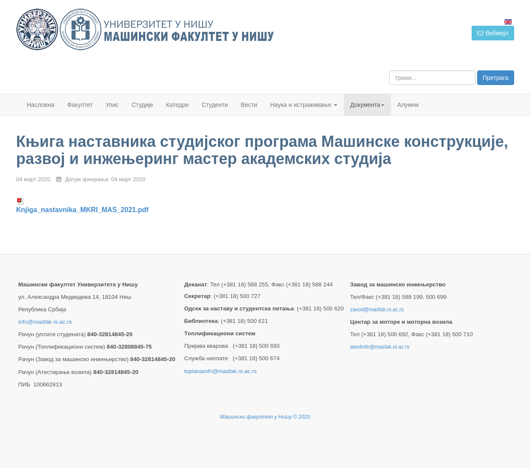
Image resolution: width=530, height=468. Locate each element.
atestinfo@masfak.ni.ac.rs (379, 347)
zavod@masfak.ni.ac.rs (377, 310)
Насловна (41, 104)
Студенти (215, 104)
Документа (367, 104)
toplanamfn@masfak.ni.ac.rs (220, 371)
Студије (142, 104)
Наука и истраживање (303, 104)
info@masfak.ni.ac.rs (45, 322)
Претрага (496, 77)
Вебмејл (492, 33)
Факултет (80, 104)
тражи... (389, 70)
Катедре (177, 104)
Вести (249, 104)
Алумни (408, 104)
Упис (112, 104)
